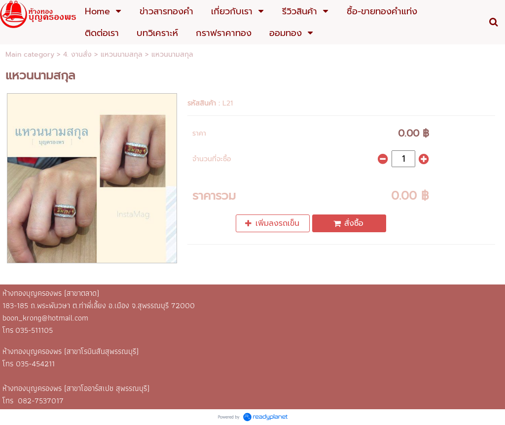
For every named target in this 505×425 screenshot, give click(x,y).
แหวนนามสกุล (122, 54)
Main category (29, 54)
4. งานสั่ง (77, 54)
